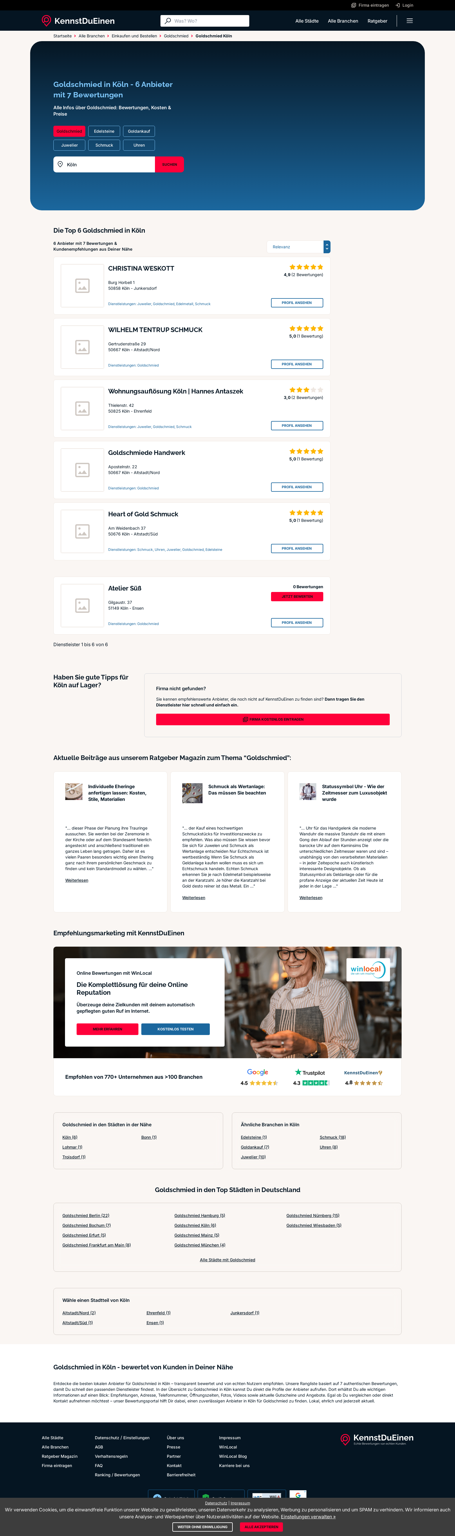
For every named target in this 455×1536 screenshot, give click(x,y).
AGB (99, 1446)
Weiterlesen (76, 880)
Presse (173, 1446)
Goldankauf (255, 1147)
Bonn (149, 1137)
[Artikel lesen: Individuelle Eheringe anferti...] (73, 801)
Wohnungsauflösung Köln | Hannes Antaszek (175, 391)
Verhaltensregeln (111, 1456)
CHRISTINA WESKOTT (141, 268)
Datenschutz (107, 1437)
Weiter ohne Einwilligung (203, 1527)
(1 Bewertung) (310, 336)
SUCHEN (169, 164)
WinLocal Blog (233, 1456)
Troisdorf (74, 1156)
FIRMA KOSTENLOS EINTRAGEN (273, 719)
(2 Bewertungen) (307, 274)
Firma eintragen (57, 1465)
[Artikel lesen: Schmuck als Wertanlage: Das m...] (192, 801)
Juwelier (253, 1156)
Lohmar (72, 1147)
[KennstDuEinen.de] (78, 21)
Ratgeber (377, 21)
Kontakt (174, 1465)
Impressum (230, 1437)
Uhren (329, 1147)
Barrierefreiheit (181, 1474)
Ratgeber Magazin (59, 1456)
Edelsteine (254, 1137)
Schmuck (333, 1137)
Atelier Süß (124, 588)
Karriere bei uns (234, 1465)
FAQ (99, 1465)
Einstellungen (136, 1437)
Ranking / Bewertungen (117, 1474)
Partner (174, 1456)
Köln (69, 1137)
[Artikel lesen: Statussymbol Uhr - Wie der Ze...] (308, 801)
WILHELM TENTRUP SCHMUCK (155, 330)
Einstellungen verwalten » (308, 1516)
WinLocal (228, 1446)
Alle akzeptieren (261, 1527)
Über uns (175, 1437)
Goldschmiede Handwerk (146, 452)
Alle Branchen (343, 21)
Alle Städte (307, 21)
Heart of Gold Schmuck (143, 514)
